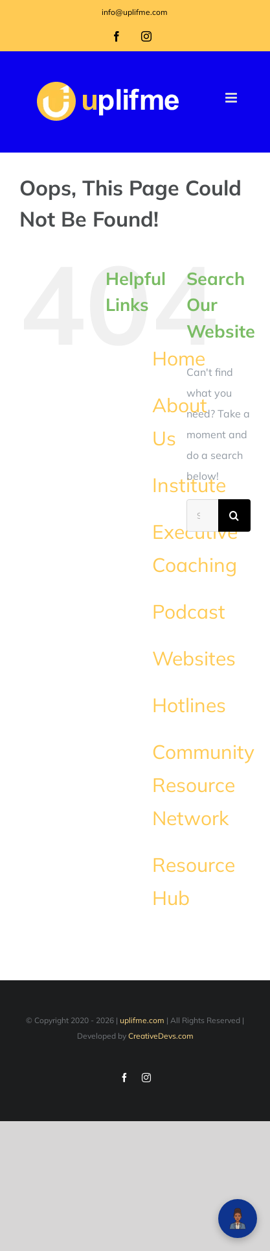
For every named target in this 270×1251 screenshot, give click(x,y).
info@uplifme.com (135, 12)
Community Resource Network (203, 784)
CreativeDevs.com (161, 1036)
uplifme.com (142, 1020)
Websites (194, 658)
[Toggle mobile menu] (232, 98)
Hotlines (189, 705)
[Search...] (202, 515)
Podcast (188, 611)
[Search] (234, 515)
